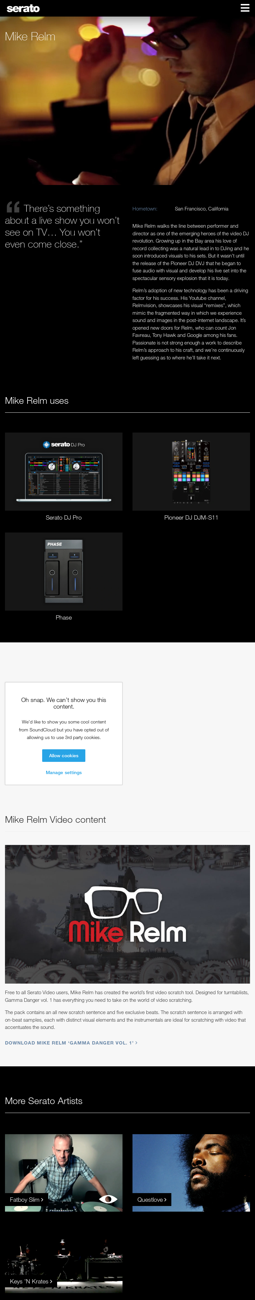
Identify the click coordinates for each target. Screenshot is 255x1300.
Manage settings (64, 772)
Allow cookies (63, 755)
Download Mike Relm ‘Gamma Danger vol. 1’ (70, 1042)
